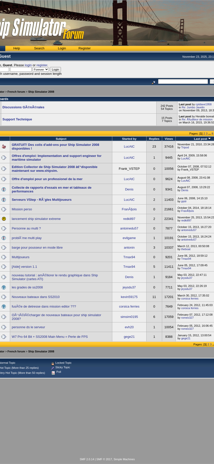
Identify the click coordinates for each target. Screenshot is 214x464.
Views (169, 138)
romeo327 (187, 317)
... (209, 133)
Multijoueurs (20, 257)
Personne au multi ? (26, 228)
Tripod (185, 147)
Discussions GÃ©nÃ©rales (24, 107)
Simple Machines (124, 459)
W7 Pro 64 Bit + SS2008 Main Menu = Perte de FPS (50, 337)
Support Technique (17, 119)
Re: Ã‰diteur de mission (197, 119)
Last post (202, 138)
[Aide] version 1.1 (24, 267)
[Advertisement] (107, 419)
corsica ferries (190, 298)
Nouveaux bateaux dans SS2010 (36, 297)
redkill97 (129, 219)
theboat (186, 249)
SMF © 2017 (104, 459)
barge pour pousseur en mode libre (37, 247)
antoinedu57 (129, 228)
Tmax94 (129, 257)
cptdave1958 (203, 104)
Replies (154, 138)
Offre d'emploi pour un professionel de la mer (47, 179)
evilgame (129, 238)
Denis (129, 189)
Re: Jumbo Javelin (193, 107)
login (28, 65)
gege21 (129, 337)
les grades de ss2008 (27, 287)
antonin (129, 247)
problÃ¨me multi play (27, 238)
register (42, 65)
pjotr (184, 201)
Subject (61, 138)
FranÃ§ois (129, 209)
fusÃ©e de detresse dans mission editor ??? (44, 306)
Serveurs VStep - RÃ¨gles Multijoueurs (42, 200)
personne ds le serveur (28, 327)
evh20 (129, 327)
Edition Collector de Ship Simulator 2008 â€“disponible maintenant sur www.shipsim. (54, 169)
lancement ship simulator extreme (36, 219)
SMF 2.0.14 (87, 459)
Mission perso (22, 209)
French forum (16, 91)
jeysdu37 (186, 277)
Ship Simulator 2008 (41, 91)
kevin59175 (129, 297)
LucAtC (129, 146)
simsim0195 (129, 317)
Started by (129, 138)
